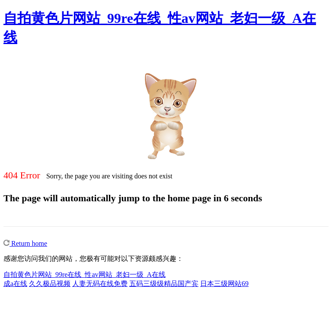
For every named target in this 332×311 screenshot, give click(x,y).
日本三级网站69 (224, 283)
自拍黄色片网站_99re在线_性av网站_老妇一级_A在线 (84, 274)
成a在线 (15, 283)
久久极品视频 (49, 283)
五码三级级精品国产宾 (163, 283)
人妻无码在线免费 (100, 283)
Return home (25, 243)
